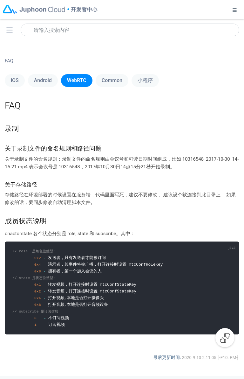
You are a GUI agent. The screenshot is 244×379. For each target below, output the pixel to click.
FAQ (9, 61)
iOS (15, 80)
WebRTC (76, 80)
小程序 (145, 80)
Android (43, 80)
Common (112, 80)
